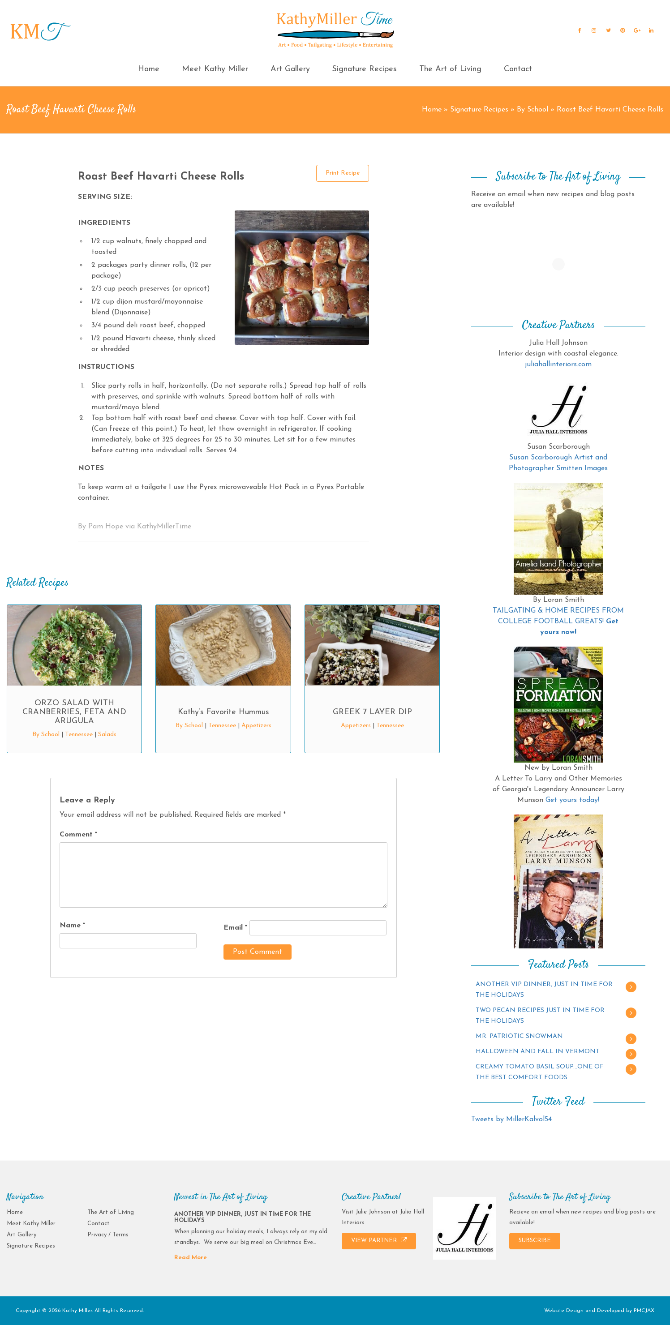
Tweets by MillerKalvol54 (511, 1119)
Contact (518, 69)
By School (532, 109)
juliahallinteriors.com (558, 364)
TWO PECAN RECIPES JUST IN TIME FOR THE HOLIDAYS (540, 1016)
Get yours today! (572, 800)
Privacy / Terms (108, 1235)
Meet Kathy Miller (215, 69)
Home (148, 69)
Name (72, 925)
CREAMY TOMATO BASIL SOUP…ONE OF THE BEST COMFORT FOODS (540, 1072)
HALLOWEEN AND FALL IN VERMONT (538, 1051)
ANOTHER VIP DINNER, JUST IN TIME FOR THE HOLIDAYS (544, 990)
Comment (78, 834)
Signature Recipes (364, 69)
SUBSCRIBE (535, 1241)
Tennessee (79, 734)
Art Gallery (290, 69)
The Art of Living (450, 69)
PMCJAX (644, 1310)
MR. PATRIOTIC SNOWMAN (519, 1036)
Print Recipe (343, 173)
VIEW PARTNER (379, 1240)
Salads (107, 734)
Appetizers (256, 725)
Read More (190, 1258)
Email (235, 927)
